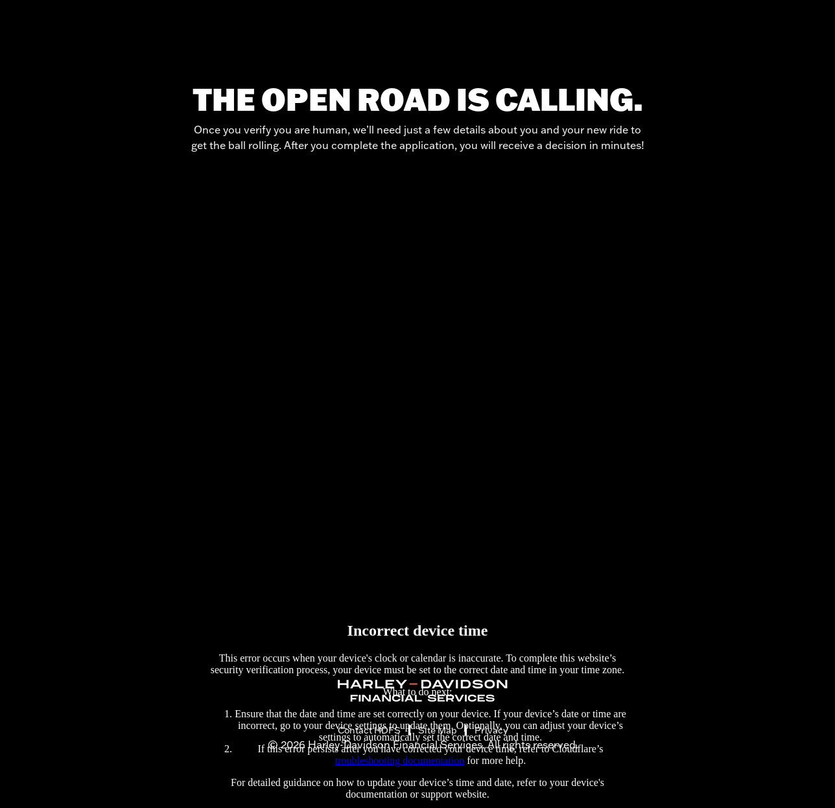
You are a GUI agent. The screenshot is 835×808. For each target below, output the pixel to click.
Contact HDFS (369, 730)
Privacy (491, 730)
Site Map (437, 730)
